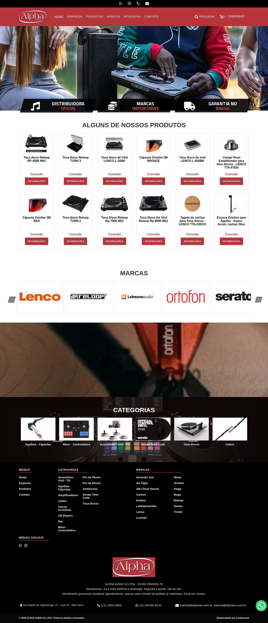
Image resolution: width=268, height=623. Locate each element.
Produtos (25, 488)
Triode (178, 511)
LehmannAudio (146, 506)
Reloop (178, 500)
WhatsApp (261, 605)
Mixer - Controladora (67, 529)
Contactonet (242, 618)
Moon (177, 477)
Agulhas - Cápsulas (64, 488)
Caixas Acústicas (64, 508)
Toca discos (91, 503)
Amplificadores (68, 495)
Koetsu (141, 500)
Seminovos (90, 488)
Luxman (141, 517)
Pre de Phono (92, 483)
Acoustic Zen (145, 477)
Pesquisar (205, 17)
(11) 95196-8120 (150, 605)
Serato (178, 506)
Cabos (62, 500)
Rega (177, 494)
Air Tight (142, 483)
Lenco (140, 511)
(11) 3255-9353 (111, 605)
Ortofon (179, 483)
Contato (24, 494)
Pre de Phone (91, 477)
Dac (60, 521)
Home (23, 477)
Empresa (25, 483)
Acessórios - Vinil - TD (66, 479)
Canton (141, 494)
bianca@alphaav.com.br (230, 605)
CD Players (65, 515)
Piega (177, 488)
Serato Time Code (91, 496)
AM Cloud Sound (147, 488)
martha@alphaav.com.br (196, 605)
